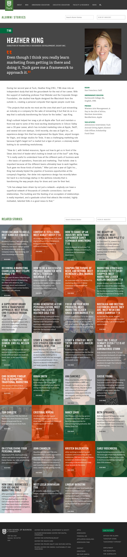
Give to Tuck (108, 530)
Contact (80, 548)
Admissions (81, 533)
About (19, 5)
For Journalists (109, 554)
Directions (81, 551)
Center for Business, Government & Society (52, 530)
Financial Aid (82, 536)
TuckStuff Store (110, 539)
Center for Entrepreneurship (46, 538)
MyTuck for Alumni (110, 536)
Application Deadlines (85, 539)
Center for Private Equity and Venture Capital (53, 544)
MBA (26, 5)
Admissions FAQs (83, 542)
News (95, 5)
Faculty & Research (81, 5)
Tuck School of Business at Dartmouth (9, 5)
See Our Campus (83, 554)
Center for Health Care (44, 541)
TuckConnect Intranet (112, 542)
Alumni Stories (14, 17)
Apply (79, 530)
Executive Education (61, 5)
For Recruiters (109, 551)
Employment (108, 548)
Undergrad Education (41, 5)
